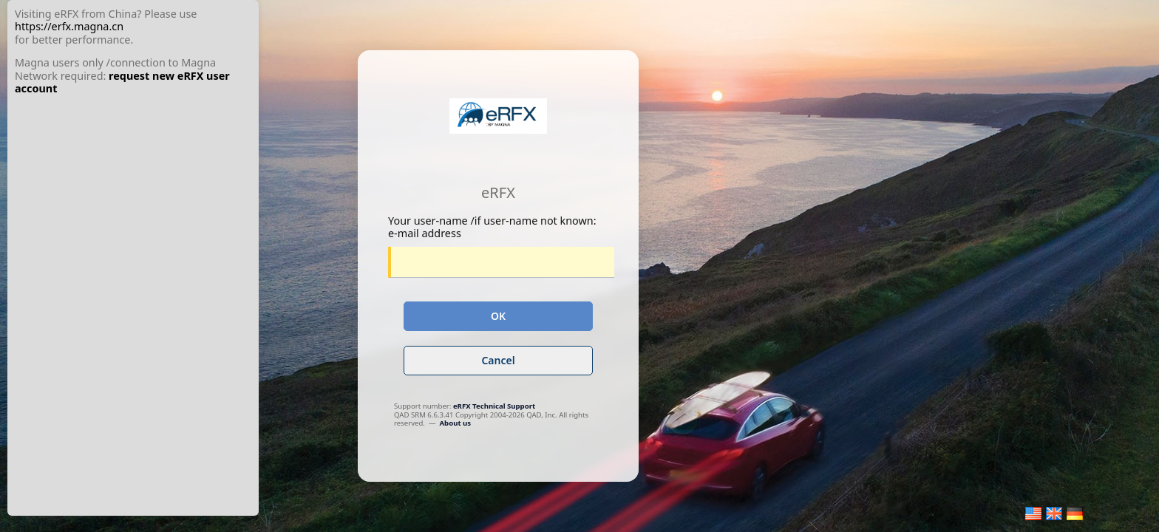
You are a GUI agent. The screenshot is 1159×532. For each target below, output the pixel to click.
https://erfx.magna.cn (69, 26)
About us (455, 423)
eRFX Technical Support (494, 406)
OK (498, 316)
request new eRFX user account (122, 82)
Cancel (497, 360)
